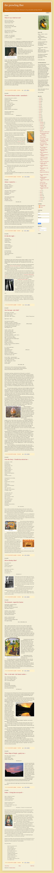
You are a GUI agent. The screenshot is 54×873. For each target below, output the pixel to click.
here (18, 141)
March (41, 195)
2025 (40, 99)
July (41, 130)
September (42, 127)
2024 (40, 101)
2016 (40, 114)
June (41, 190)
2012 (40, 120)
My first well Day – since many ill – (44, 168)
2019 (40, 109)
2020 (40, 107)
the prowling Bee (14, 5)
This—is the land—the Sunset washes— (16, 674)
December (42, 122)
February (41, 197)
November (42, 123)
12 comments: (19, 304)
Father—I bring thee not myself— (14, 792)
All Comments (41, 230)
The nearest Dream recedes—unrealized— (16, 95)
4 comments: (19, 555)
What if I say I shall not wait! (13, 17)
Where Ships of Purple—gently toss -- (15, 753)
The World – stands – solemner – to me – (43, 186)
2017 (40, 112)
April (41, 194)
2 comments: (19, 862)
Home (20, 865)
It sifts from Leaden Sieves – (44, 161)
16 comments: (19, 454)
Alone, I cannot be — (10, 182)
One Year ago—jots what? (12, 310)
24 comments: (19, 176)
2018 (40, 111)
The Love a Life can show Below (15, 265)
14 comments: (19, 787)
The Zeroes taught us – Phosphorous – (43, 178)
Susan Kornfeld (42, 205)
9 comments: (19, 230)
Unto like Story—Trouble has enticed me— (17, 459)
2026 (40, 98)
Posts (40, 228)
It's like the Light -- (10, 236)
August (41, 128)
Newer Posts (7, 865)
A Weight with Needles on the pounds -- (44, 155)
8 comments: (19, 90)
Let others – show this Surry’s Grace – (43, 163)
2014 (40, 117)
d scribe (41, 207)
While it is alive (42, 170)
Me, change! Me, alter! (43, 183)
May (41, 192)
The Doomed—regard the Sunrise (14, 602)
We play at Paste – (43, 182)
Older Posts (32, 865)
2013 (40, 119)
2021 (40, 106)
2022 (40, 104)
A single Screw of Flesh (44, 157)
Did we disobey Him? (11, 560)
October (41, 125)
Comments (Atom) (12, 867)
